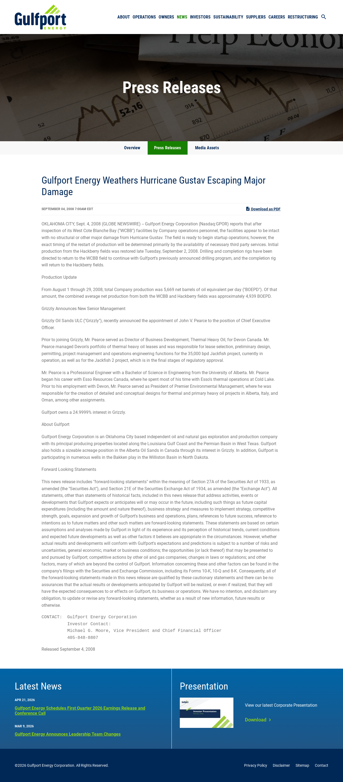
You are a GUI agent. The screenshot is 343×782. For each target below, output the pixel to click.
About (123, 17)
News (182, 17)
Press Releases (167, 147)
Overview (132, 147)
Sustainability (228, 17)
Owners (166, 17)
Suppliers (256, 17)
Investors (200, 17)
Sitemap (302, 765)
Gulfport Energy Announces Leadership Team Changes (68, 734)
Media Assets (207, 147)
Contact (321, 765)
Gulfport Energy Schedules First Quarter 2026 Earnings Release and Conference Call (80, 711)
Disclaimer (281, 765)
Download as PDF (263, 208)
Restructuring (303, 17)
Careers (277, 17)
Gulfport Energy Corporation (50, 765)
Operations (144, 17)
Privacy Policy (255, 765)
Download (255, 720)
